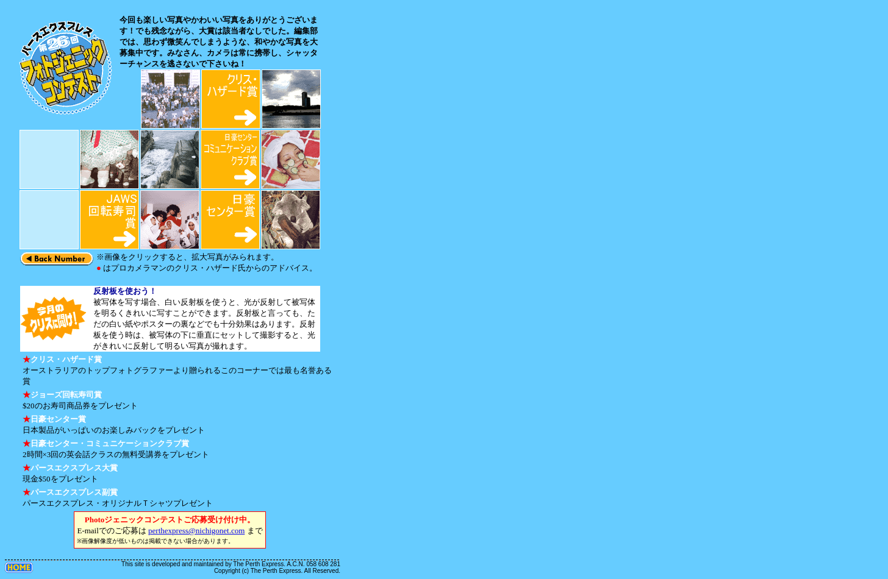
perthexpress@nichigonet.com (196, 530)
